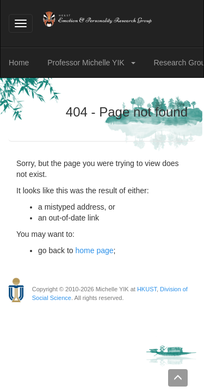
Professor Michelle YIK (86, 62)
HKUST (147, 289)
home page (95, 250)
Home (19, 62)
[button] (135, 63)
